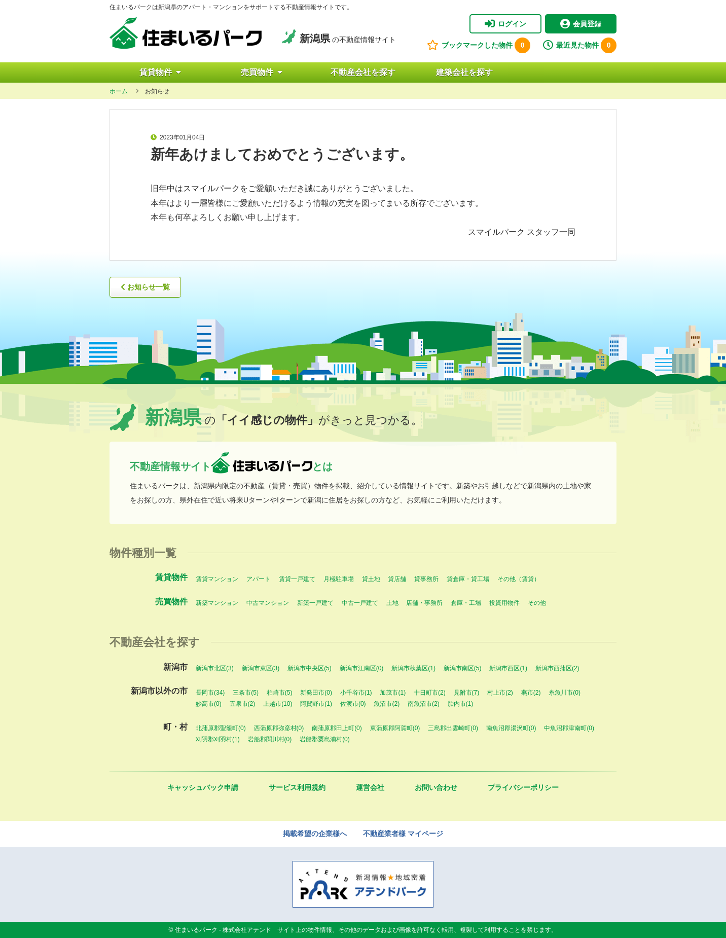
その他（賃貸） (518, 579)
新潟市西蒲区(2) (557, 668)
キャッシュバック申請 (202, 787)
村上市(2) (500, 692)
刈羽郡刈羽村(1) (218, 739)
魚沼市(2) (387, 703)
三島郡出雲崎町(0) (453, 728)
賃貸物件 (160, 72)
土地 (392, 602)
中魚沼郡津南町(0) (569, 728)
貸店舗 (397, 579)
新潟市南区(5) (463, 668)
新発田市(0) (316, 692)
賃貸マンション (217, 579)
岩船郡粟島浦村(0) (325, 739)
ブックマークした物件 (478, 45)
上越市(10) (277, 703)
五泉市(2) (243, 703)
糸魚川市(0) (564, 692)
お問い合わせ (436, 787)
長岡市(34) (210, 692)
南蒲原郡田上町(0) (337, 728)
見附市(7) (467, 692)
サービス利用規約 (297, 787)
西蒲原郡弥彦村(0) (279, 728)
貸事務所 (426, 579)
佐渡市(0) (353, 703)
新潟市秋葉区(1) (413, 668)
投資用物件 (504, 602)
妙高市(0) (209, 703)
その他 (537, 602)
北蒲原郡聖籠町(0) (221, 728)
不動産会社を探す (363, 72)
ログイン (505, 24)
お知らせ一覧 (145, 287)
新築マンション (217, 602)
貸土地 (371, 579)
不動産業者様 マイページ (403, 833)
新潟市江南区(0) (362, 668)
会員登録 (580, 24)
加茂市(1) (393, 692)
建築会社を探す (464, 72)
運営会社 (370, 787)
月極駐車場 (338, 579)
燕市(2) (531, 692)
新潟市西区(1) (508, 668)
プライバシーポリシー (523, 787)
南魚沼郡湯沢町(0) (511, 728)
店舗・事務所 (424, 602)
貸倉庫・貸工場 (468, 579)
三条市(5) (246, 692)
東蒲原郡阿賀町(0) (395, 728)
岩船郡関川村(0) (270, 739)
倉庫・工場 (466, 602)
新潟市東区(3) (261, 668)
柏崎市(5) (280, 692)
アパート (258, 579)
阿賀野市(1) (316, 703)
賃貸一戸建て (297, 579)
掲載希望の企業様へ (315, 833)
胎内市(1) (461, 703)
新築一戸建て (315, 602)
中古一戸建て (360, 602)
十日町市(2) (430, 692)
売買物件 (261, 72)
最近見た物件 (579, 45)
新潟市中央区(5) (309, 668)
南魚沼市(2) (424, 703)
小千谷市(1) (356, 692)
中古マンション (267, 602)
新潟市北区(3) (215, 668)
